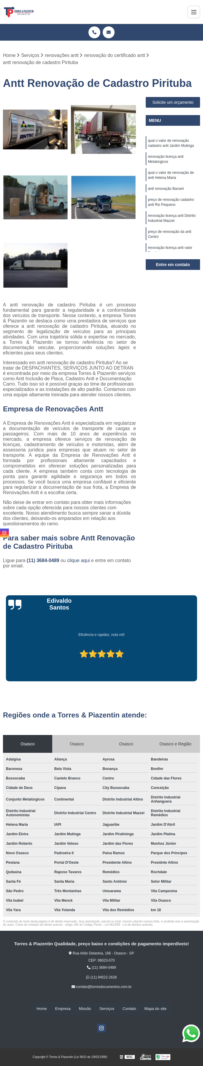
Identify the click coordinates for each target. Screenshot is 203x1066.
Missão (85, 1009)
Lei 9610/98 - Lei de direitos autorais (128, 925)
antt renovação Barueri (166, 191)
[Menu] (193, 12)
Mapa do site (155, 1009)
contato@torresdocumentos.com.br (102, 987)
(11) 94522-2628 (101, 977)
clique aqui (78, 560)
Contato (129, 1009)
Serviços (106, 1009)
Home (42, 1009)
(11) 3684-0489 (44, 560)
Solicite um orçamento (173, 102)
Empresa (63, 1009)
